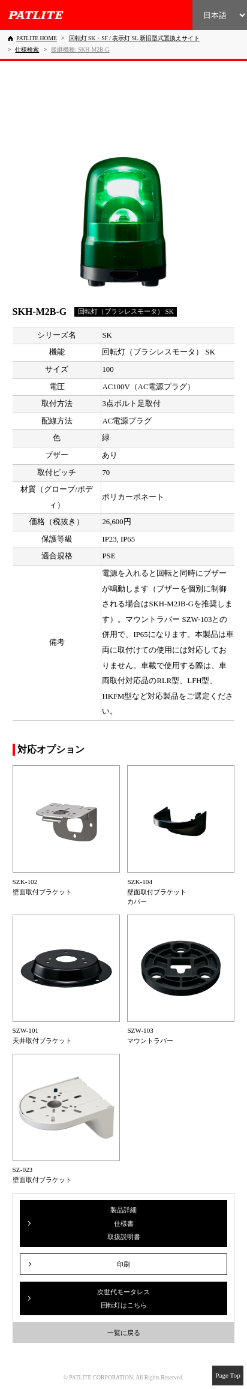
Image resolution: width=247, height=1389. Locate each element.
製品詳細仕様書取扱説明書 (123, 1223)
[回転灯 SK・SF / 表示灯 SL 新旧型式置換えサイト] (134, 38)
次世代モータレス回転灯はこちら (123, 1298)
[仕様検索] (27, 49)
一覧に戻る (123, 1332)
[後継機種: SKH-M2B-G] (80, 49)
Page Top (227, 1375)
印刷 (123, 1264)
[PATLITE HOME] (32, 38)
